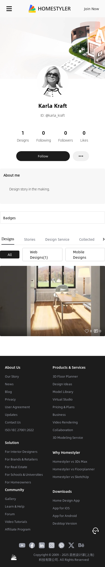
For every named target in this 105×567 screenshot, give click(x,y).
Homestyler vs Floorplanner (74, 469)
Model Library (63, 391)
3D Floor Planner (65, 376)
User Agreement (17, 406)
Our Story (12, 376)
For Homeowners (18, 482)
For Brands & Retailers (21, 459)
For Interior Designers (21, 451)
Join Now (91, 8)
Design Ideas (62, 384)
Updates (11, 414)
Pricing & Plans (64, 406)
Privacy (10, 399)
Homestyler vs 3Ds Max (70, 461)
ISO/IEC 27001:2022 (19, 429)
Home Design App (66, 500)
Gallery (10, 498)
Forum (10, 514)
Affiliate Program (17, 529)
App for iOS (61, 508)
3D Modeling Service (68, 437)
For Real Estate (16, 466)
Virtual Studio (63, 399)
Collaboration (63, 429)
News (9, 384)
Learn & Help (14, 506)
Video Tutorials (16, 521)
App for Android (65, 515)
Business (59, 414)
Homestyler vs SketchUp (71, 476)
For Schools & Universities (24, 474)
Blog (8, 391)
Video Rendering (65, 422)
